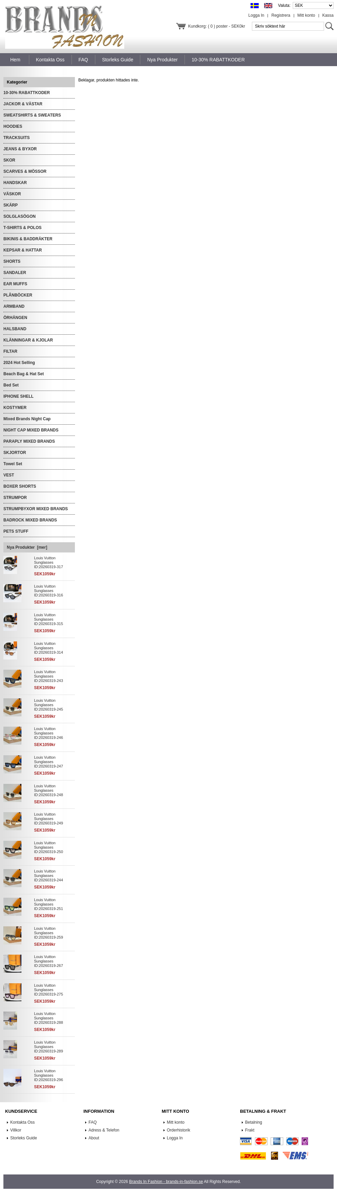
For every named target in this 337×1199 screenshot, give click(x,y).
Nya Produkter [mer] (27, 547)
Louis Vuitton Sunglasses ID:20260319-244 (48, 875)
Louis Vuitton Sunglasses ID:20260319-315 (48, 619)
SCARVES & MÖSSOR (24, 171)
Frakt (249, 1130)
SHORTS (11, 261)
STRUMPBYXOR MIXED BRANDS (35, 508)
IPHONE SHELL (18, 396)
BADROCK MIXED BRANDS (30, 520)
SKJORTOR (14, 452)
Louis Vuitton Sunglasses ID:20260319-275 (48, 989)
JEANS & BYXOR (20, 149)
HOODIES (12, 126)
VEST (8, 475)
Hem (15, 59)
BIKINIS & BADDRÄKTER (27, 239)
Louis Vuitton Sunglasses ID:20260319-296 (48, 1075)
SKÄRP (10, 205)
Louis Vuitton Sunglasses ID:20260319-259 (48, 932)
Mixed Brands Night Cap (27, 418)
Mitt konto (306, 15)
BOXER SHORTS (19, 486)
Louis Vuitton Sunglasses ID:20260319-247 (48, 761)
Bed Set (11, 385)
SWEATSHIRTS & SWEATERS (32, 115)
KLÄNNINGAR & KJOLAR (28, 340)
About (94, 1138)
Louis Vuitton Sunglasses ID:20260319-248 (48, 790)
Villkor (15, 1130)
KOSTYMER (15, 407)
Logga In (256, 15)
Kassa (328, 15)
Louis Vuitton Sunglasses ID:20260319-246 (48, 733)
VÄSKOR (12, 194)
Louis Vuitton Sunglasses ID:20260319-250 (48, 847)
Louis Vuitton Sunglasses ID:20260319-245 (48, 704)
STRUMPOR (15, 497)
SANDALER (14, 272)
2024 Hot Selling (19, 362)
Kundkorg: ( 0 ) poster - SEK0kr (216, 26)
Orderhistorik (178, 1130)
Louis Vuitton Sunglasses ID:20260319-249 (48, 818)
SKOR (9, 160)
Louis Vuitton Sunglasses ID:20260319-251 (48, 904)
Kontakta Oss (22, 1122)
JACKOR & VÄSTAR (22, 104)
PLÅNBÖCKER (17, 295)
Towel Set (12, 463)
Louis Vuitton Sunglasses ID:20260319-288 (48, 1018)
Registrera (280, 15)
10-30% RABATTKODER (26, 92)
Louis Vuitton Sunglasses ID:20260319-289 (48, 1046)
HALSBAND (14, 329)
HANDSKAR (15, 182)
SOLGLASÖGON (19, 216)
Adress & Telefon (104, 1130)
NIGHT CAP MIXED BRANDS (31, 430)
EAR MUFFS (15, 284)
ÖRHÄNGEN (15, 317)
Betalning (253, 1122)
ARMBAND (14, 306)
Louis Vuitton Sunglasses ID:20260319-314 (48, 647)
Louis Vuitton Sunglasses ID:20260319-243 (48, 676)
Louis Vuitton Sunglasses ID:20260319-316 (48, 590)
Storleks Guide (23, 1138)
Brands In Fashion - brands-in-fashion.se (166, 1181)
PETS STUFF (15, 531)
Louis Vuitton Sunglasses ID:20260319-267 (48, 961)
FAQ (93, 1122)
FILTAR (10, 351)
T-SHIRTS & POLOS (22, 227)
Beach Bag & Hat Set (23, 373)
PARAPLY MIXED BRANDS (29, 441)
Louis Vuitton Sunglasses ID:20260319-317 (48, 562)
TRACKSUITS (16, 137)
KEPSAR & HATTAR (22, 250)
